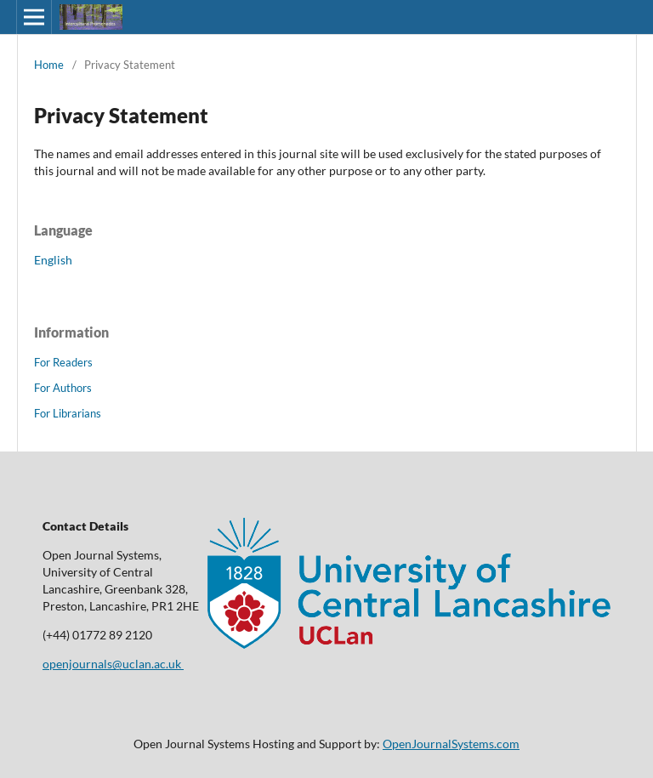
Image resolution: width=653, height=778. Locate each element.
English (53, 260)
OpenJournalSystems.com (451, 743)
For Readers (63, 362)
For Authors (63, 388)
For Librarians (67, 413)
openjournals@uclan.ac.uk (113, 663)
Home (49, 64)
